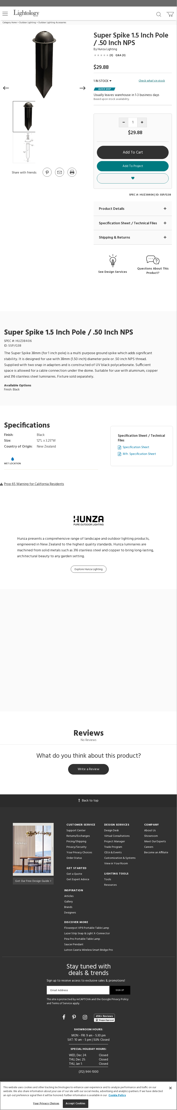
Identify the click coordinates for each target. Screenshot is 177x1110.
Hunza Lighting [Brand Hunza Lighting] (107, 49)
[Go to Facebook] (64, 1018)
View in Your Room (116, 864)
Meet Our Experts (155, 842)
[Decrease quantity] (123, 122)
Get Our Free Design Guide (33, 881)
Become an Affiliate (156, 853)
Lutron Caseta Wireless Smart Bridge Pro (88, 950)
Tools (107, 880)
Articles (68, 896)
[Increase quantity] (142, 122)
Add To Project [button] (133, 166)
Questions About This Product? (153, 271)
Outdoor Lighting (27, 22)
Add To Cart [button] (133, 152)
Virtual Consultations (116, 836)
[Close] (170, 1087)
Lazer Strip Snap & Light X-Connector (87, 934)
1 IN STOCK (102, 81)
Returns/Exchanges (78, 836)
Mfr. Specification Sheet (139, 454)
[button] (5, 13)
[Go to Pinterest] (47, 176)
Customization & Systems (119, 858)
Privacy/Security (76, 847)
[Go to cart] (170, 13)
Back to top (88, 801)
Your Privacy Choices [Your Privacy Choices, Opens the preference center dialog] (46, 1103)
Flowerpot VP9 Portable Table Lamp (86, 928)
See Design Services (112, 272)
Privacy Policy (120, 1000)
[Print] (72, 176)
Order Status (74, 858)
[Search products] (158, 14)
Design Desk (111, 831)
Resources (110, 885)
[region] (88, 1095)
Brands (68, 907)
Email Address (59, 990)
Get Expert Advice (77, 880)
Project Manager (114, 842)
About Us (150, 831)
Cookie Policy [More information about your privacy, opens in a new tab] (117, 1095)
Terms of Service (62, 1004)
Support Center (75, 831)
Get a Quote (74, 874)
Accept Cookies (75, 1103)
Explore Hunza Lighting (89, 569)
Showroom (151, 836)
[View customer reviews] (104, 1018)
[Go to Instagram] (85, 1018)
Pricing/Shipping (76, 842)
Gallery (68, 902)
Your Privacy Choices (79, 853)
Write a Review (88, 770)
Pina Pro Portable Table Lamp (82, 939)
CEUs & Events (113, 853)
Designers (70, 913)
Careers (148, 847)
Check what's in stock (152, 81)
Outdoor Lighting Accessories (52, 22)
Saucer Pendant (73, 945)
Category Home (10, 22)
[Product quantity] (133, 122)
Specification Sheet (136, 447)
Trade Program (113, 847)
